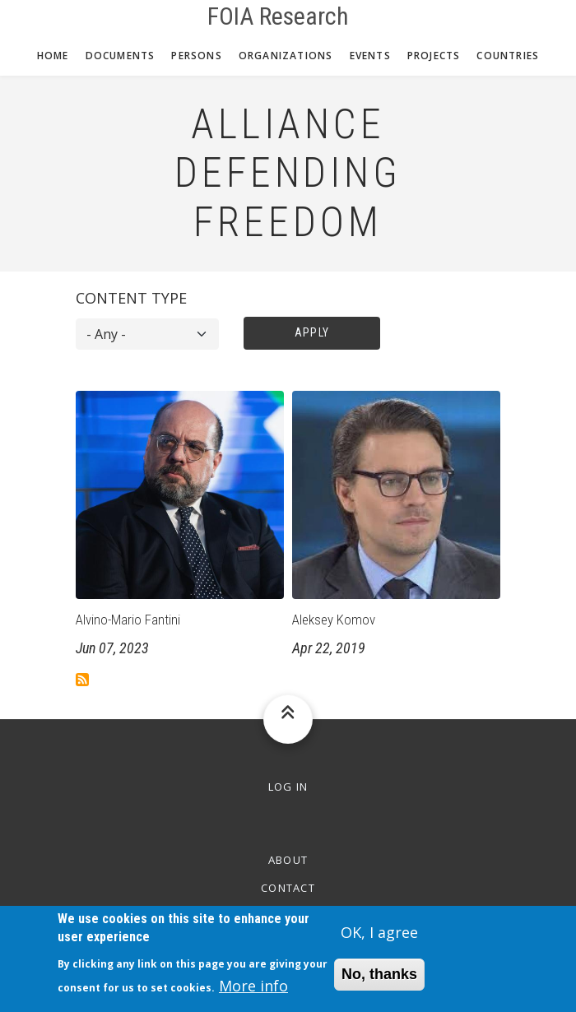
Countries (507, 56)
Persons (196, 56)
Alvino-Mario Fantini (128, 619)
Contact (288, 887)
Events (370, 56)
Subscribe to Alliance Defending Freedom (82, 679)
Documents (121, 56)
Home (53, 56)
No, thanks (379, 980)
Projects (434, 56)
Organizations (286, 56)
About (288, 859)
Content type (131, 298)
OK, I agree (379, 937)
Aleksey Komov (333, 619)
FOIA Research (278, 16)
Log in (288, 786)
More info (253, 991)
